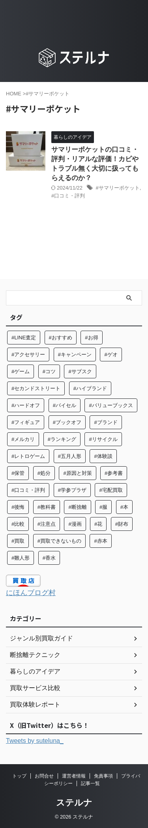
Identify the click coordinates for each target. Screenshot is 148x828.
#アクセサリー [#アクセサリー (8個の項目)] (28, 354)
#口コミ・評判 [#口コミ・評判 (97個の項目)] (28, 490)
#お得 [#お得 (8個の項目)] (91, 338)
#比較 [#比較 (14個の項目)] (17, 524)
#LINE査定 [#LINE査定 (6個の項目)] (23, 338)
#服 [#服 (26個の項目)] (103, 507)
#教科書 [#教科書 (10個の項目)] (46, 507)
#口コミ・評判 (68, 196)
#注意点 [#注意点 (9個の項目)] (46, 524)
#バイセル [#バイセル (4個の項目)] (64, 405)
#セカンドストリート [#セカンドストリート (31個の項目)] (35, 388)
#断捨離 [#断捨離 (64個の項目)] (77, 507)
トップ (19, 776)
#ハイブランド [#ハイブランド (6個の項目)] (90, 388)
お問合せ (44, 776)
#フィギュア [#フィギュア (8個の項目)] (25, 422)
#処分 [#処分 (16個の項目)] (44, 473)
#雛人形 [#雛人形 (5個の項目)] (20, 558)
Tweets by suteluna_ (35, 740)
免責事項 (103, 776)
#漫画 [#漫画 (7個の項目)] (74, 524)
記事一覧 (90, 783)
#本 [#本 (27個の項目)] (124, 507)
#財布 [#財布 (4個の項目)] (121, 524)
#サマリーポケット (118, 188)
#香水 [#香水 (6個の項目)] (49, 558)
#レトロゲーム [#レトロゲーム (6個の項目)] (28, 456)
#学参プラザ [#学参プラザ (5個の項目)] (72, 490)
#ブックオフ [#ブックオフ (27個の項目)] (67, 422)
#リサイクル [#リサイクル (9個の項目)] (103, 439)
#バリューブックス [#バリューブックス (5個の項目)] (111, 405)
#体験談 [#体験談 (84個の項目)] (103, 456)
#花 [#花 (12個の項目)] (98, 524)
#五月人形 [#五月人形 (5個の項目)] (69, 456)
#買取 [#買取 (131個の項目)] (17, 541)
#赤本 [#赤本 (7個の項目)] (100, 541)
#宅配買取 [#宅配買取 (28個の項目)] (110, 490)
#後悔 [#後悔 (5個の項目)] (17, 507)
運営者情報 (74, 776)
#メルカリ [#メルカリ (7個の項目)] (23, 439)
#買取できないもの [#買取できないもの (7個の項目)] (59, 541)
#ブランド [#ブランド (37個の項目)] (105, 422)
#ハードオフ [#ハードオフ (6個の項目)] (25, 405)
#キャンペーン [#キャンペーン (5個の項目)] (75, 354)
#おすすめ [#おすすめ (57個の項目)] (60, 338)
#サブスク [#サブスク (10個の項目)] (80, 371)
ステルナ (74, 803)
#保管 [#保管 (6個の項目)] (17, 473)
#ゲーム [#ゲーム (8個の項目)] (20, 371)
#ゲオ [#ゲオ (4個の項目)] (110, 354)
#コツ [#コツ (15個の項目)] (49, 371)
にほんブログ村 (31, 593)
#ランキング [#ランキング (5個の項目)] (62, 439)
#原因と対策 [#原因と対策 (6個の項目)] (77, 473)
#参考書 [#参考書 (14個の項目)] (114, 473)
